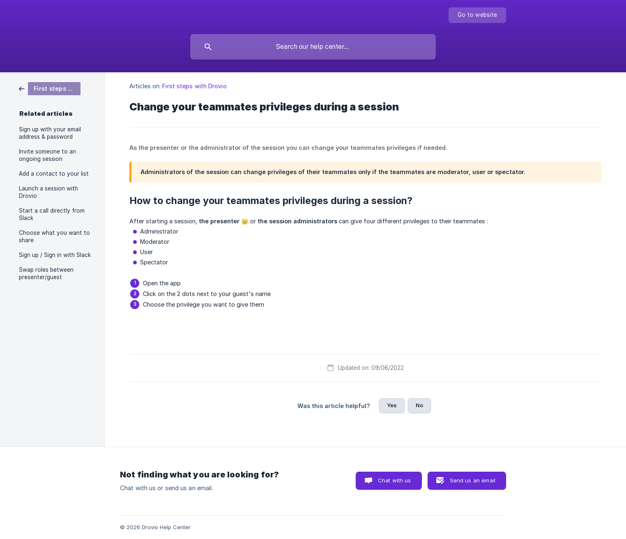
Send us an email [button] (472, 480)
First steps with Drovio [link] (194, 86)
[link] (50, 88)
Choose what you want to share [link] (54, 236)
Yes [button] (392, 405)
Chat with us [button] (394, 480)
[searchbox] (313, 47)
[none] (477, 15)
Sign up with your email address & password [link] (50, 133)
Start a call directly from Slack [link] (52, 214)
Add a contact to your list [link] (54, 173)
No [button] (419, 405)
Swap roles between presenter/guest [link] (46, 273)
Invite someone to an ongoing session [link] (47, 155)
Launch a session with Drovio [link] (48, 192)
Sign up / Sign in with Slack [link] (55, 255)
